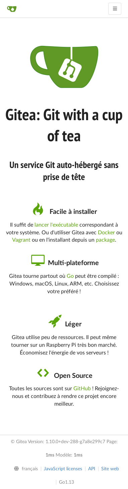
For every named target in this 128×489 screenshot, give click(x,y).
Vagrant (21, 240)
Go (70, 276)
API (91, 469)
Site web (110, 469)
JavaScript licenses (63, 469)
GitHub (82, 388)
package (105, 240)
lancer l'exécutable (56, 225)
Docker (106, 232)
